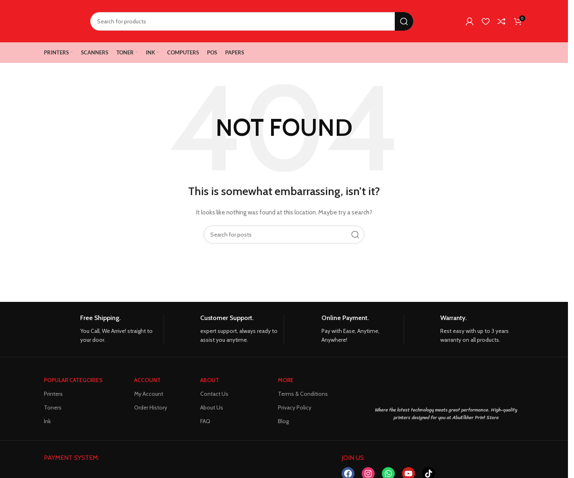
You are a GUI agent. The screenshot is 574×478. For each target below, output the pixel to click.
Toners (53, 407)
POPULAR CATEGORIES (73, 380)
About (209, 380)
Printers (53, 393)
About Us (211, 407)
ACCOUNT (147, 380)
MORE (286, 380)
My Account (148, 393)
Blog (283, 421)
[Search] (251, 21)
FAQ (205, 421)
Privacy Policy (294, 407)
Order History (150, 407)
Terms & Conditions (303, 393)
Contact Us (214, 393)
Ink (47, 421)
